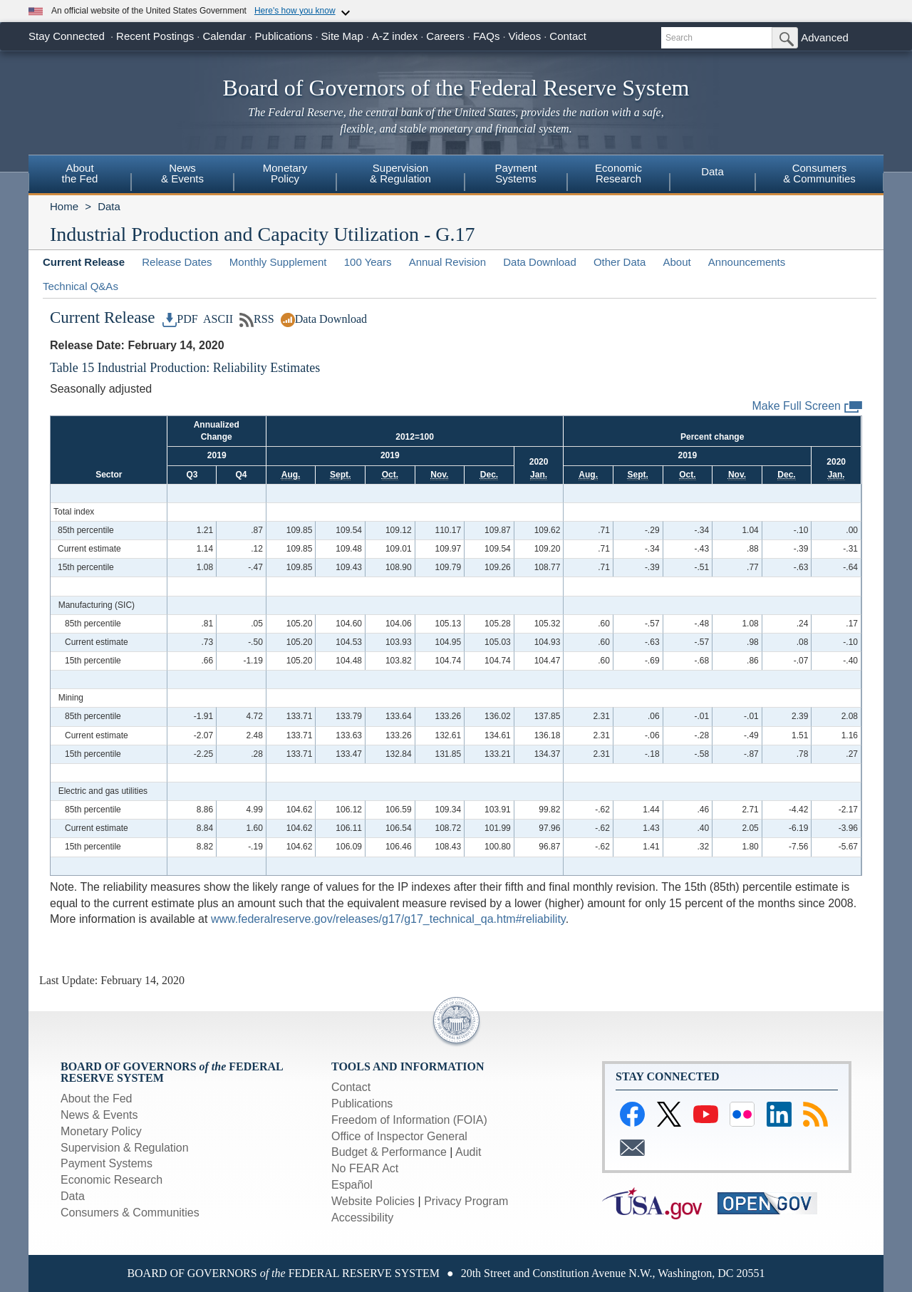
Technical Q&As (80, 286)
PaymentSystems (515, 173)
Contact (567, 36)
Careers (445, 36)
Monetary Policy (101, 1131)
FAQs (486, 36)
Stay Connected (66, 36)
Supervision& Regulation (400, 173)
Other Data (620, 262)
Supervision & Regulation (125, 1148)
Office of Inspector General (399, 1136)
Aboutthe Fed (80, 173)
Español (352, 1185)
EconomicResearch (618, 173)
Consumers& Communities (819, 173)
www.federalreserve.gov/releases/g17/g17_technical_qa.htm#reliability (388, 919)
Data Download (539, 262)
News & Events (99, 1115)
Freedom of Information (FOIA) (409, 1120)
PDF (180, 319)
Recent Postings (155, 36)
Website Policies (373, 1201)
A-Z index (395, 36)
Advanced (825, 37)
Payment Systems (106, 1163)
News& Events (182, 173)
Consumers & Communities (130, 1212)
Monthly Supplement (278, 262)
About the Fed (97, 1098)
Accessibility (362, 1217)
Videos (525, 36)
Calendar (225, 36)
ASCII (217, 319)
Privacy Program (466, 1201)
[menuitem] (79, 175)
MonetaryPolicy (285, 173)
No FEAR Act (364, 1168)
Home (64, 206)
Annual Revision (447, 262)
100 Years (368, 262)
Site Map (342, 36)
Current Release (84, 262)
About (676, 262)
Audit (468, 1152)
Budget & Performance (389, 1152)
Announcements (746, 262)
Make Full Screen (807, 406)
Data (712, 171)
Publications (284, 36)
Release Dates (177, 262)
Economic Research (111, 1180)
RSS (256, 319)
